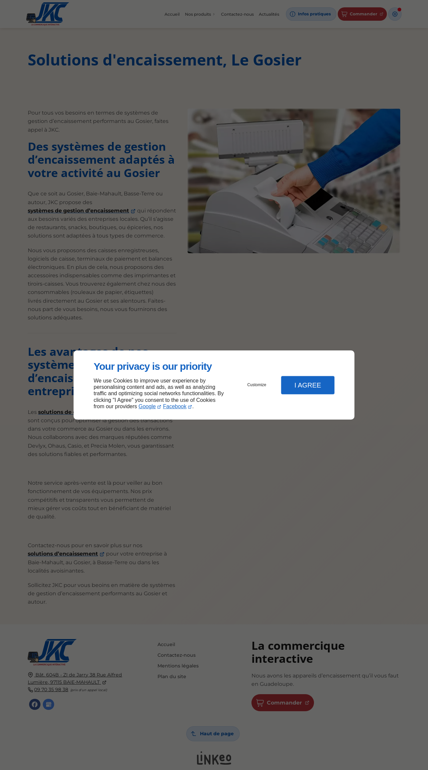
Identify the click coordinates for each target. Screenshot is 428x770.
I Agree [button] (307, 385)
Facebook (175, 406)
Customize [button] (256, 384)
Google (147, 406)
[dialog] (214, 385)
